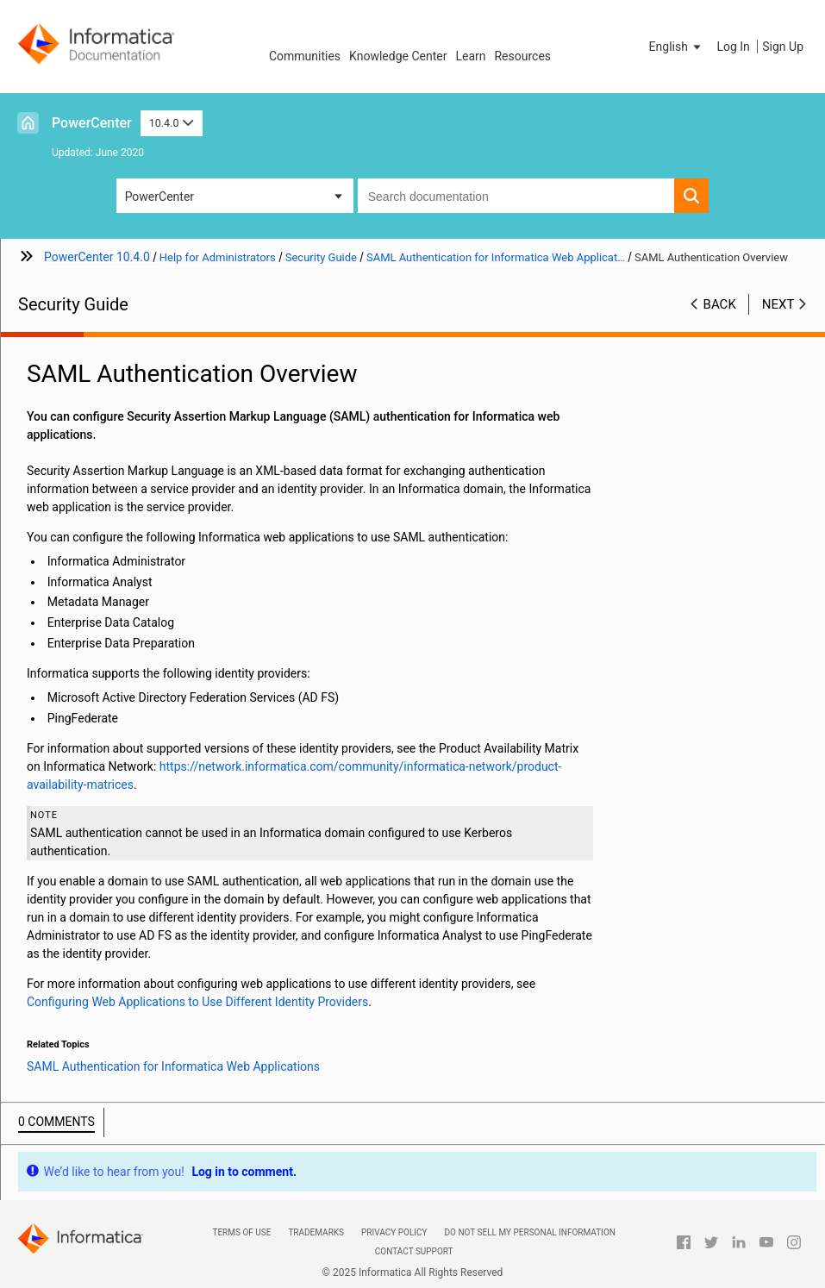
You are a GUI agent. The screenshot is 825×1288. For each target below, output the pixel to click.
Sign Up (782, 46)
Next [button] (778, 304)
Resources (522, 56)
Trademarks (316, 1232)
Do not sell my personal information (530, 1232)
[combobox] (516, 195)
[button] (677, 46)
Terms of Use (241, 1232)
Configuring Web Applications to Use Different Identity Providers (197, 1002)
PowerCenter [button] (159, 196)
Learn (470, 56)
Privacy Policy (394, 1232)
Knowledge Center (398, 56)
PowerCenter (92, 123)
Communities (305, 56)
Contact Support (414, 1251)
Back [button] (719, 304)
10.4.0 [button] (171, 122)
